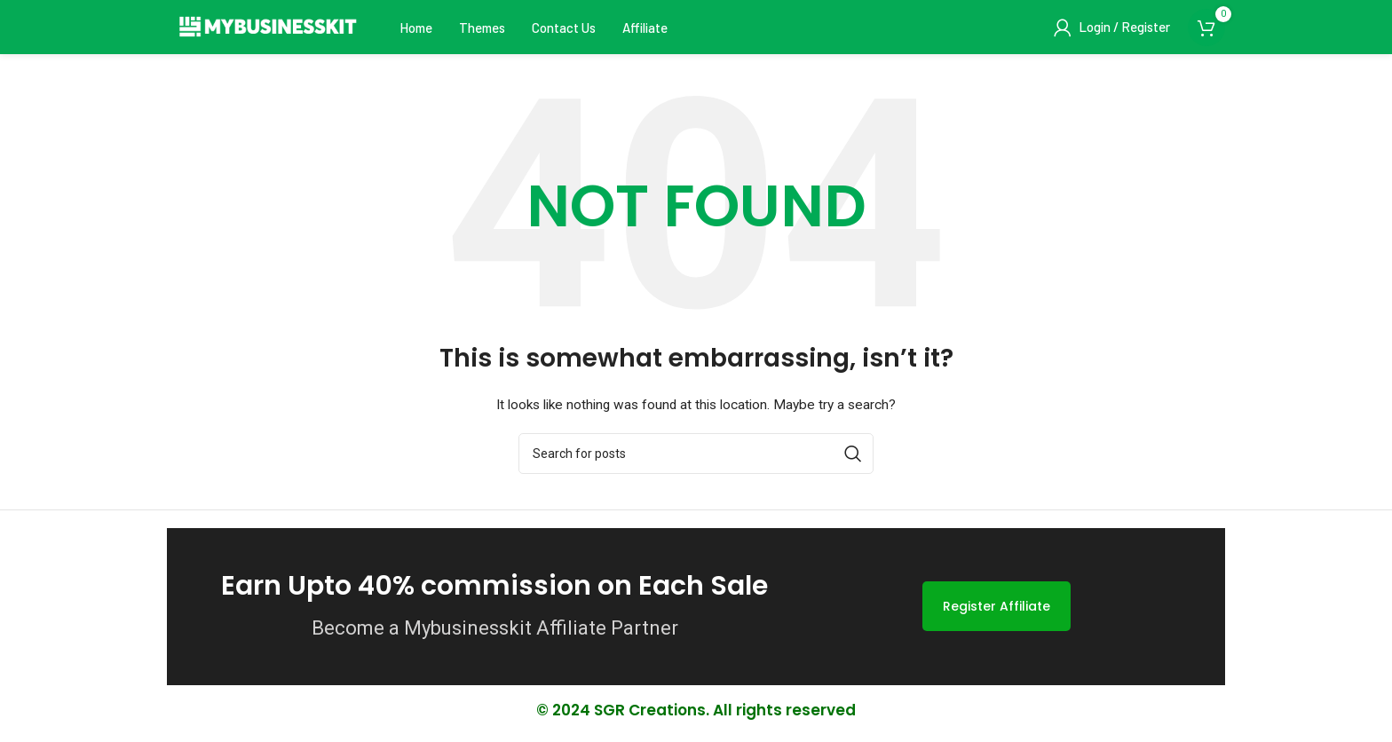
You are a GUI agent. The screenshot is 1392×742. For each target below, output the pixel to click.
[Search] (696, 459)
